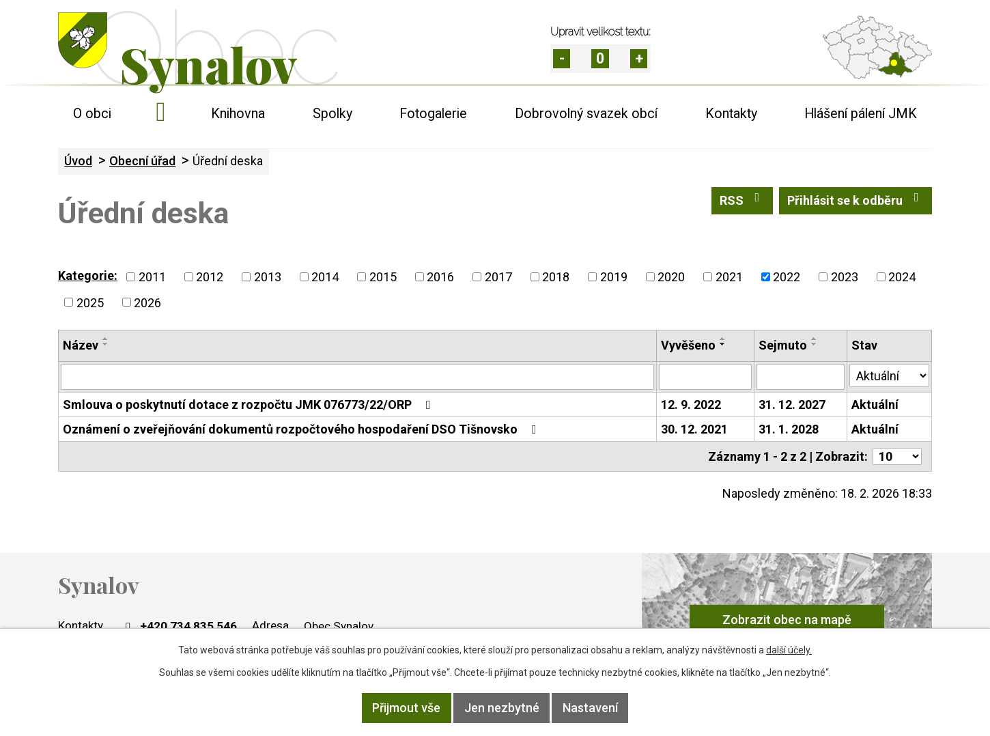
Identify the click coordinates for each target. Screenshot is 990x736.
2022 (786, 277)
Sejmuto (783, 345)
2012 (209, 277)
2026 (147, 302)
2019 (613, 277)
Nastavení (592, 708)
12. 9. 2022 (691, 404)
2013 (267, 277)
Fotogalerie (433, 114)
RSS (742, 199)
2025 (90, 302)
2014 (325, 277)
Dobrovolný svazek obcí (586, 114)
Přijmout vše (404, 708)
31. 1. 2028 (789, 429)
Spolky (332, 114)
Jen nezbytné (501, 708)
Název (80, 345)
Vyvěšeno (688, 345)
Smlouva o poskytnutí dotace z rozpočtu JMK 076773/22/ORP (249, 404)
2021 (729, 277)
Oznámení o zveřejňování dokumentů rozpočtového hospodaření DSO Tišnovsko (302, 429)
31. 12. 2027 (792, 404)
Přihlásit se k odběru (855, 199)
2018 (555, 277)
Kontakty (731, 114)
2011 (152, 277)
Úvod (161, 114)
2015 (383, 277)
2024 (902, 277)
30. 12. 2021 (694, 429)
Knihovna (238, 114)
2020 (671, 277)
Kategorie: (87, 275)
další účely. (789, 650)
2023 (844, 277)
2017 (498, 277)
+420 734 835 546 (179, 626)
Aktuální (875, 404)
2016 (440, 277)
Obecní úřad (142, 161)
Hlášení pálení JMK (860, 114)
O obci (92, 114)
